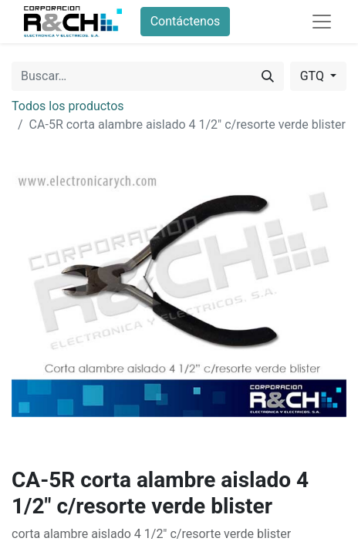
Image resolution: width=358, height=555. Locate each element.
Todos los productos (68, 106)
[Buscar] (268, 76)
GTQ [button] (313, 76)
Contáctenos (185, 21)
